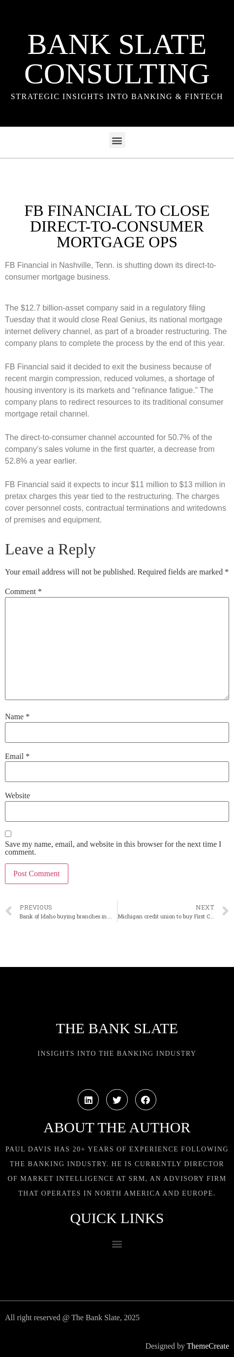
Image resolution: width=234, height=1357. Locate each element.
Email (17, 756)
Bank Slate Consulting (117, 59)
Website (17, 796)
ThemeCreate (208, 1346)
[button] (117, 140)
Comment (23, 592)
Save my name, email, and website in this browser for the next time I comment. (113, 848)
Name (17, 717)
